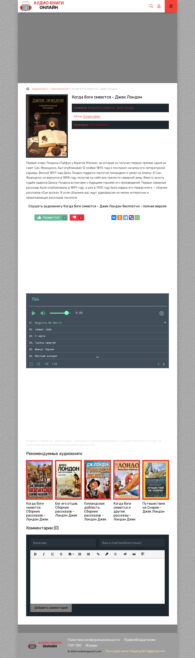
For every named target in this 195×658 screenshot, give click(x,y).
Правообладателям (139, 640)
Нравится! (52, 217)
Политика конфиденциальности (94, 640)
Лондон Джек (91, 116)
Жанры (91, 645)
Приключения (98, 124)
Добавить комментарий (51, 608)
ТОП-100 (74, 645)
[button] (35, 554)
